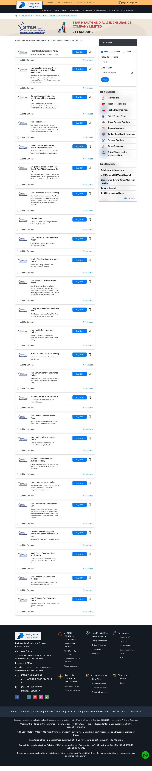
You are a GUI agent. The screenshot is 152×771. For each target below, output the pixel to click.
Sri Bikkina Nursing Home (112, 198)
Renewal (50, 3)
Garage (122, 688)
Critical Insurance (99, 650)
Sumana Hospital (108, 193)
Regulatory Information (96, 716)
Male (106, 57)
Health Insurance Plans (118, 115)
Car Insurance (70, 644)
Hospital (123, 684)
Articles (116, 716)
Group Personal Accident (119, 127)
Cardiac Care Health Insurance (121, 139)
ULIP (121, 662)
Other (128, 57)
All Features (88, 65)
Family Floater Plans (117, 121)
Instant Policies (47, 16)
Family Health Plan (99, 646)
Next (105, 85)
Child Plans (124, 646)
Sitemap (37, 716)
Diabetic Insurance (116, 133)
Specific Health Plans (117, 109)
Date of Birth (106, 73)
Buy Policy (45, 10)
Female (117, 57)
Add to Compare (27, 65)
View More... (129, 203)
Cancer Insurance (115, 151)
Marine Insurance (99, 688)
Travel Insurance (71, 671)
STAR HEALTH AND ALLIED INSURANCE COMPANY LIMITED (56, 21)
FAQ (124, 716)
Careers (49, 716)
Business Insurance (99, 693)
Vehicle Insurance (74, 10)
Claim (58, 3)
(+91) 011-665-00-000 (83, 3)
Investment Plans (101, 10)
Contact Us (68, 3)
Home (14, 716)
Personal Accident (116, 145)
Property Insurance (99, 697)
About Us (25, 716)
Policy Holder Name (109, 62)
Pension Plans (125, 651)
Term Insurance (70, 687)
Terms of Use (74, 716)
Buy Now (79, 57)
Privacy (60, 716)
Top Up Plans (113, 103)
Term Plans (88, 10)
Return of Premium (72, 695)
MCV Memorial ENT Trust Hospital (116, 180)
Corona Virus (97, 654)
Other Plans (115, 10)
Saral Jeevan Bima (71, 691)
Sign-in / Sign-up (128, 2)
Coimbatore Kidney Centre (112, 175)
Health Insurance (58, 10)
